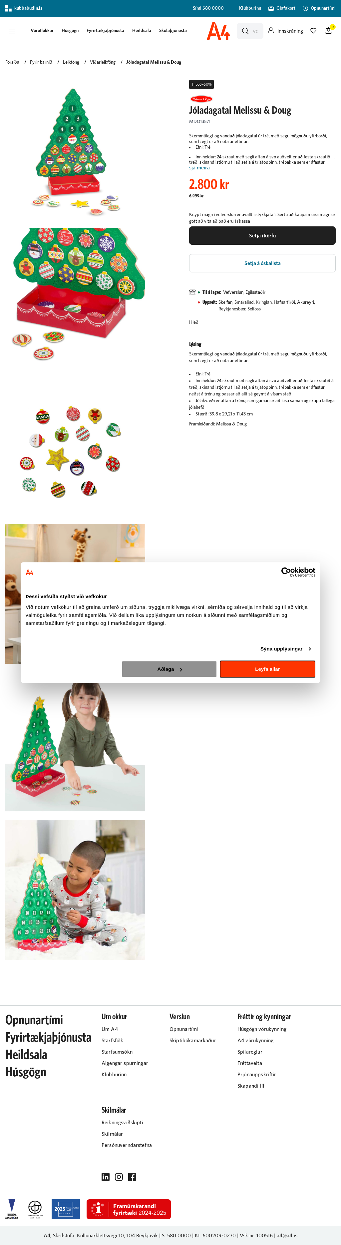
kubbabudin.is (23, 8)
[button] (12, 31)
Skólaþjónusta (173, 30)
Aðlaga (170, 669)
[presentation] (42, 31)
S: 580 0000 (176, 1235)
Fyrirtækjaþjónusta (105, 30)
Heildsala (141, 30)
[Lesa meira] (262, 168)
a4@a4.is (287, 1235)
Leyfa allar (267, 669)
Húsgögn (70, 30)
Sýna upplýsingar (281, 649)
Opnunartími (34, 1020)
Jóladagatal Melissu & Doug (153, 62)
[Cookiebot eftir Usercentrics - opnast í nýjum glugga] (286, 572)
